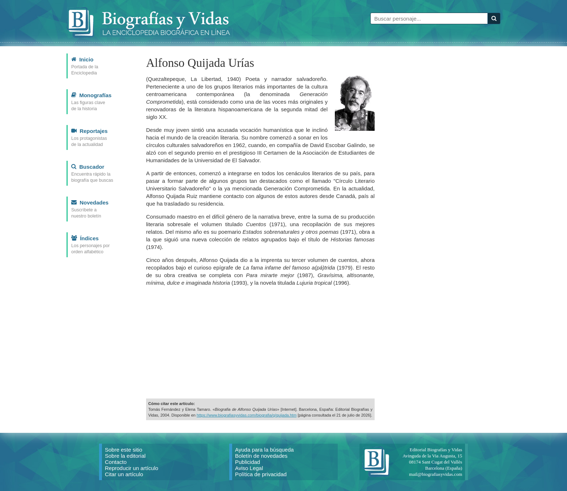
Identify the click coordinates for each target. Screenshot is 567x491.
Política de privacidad (261, 474)
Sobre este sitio (123, 450)
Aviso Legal (249, 468)
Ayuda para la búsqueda (264, 450)
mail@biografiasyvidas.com (435, 474)
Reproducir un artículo (131, 468)
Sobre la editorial (125, 456)
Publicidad (247, 462)
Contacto (116, 462)
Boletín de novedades (261, 456)
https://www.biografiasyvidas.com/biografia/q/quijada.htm (247, 415)
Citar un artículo (124, 474)
